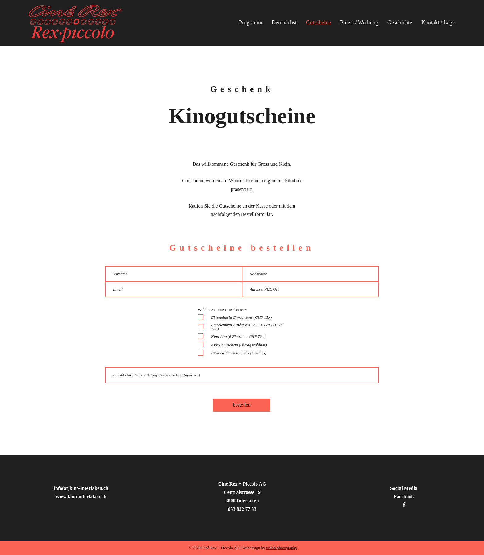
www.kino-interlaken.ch (81, 496)
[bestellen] (241, 405)
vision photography (281, 547)
